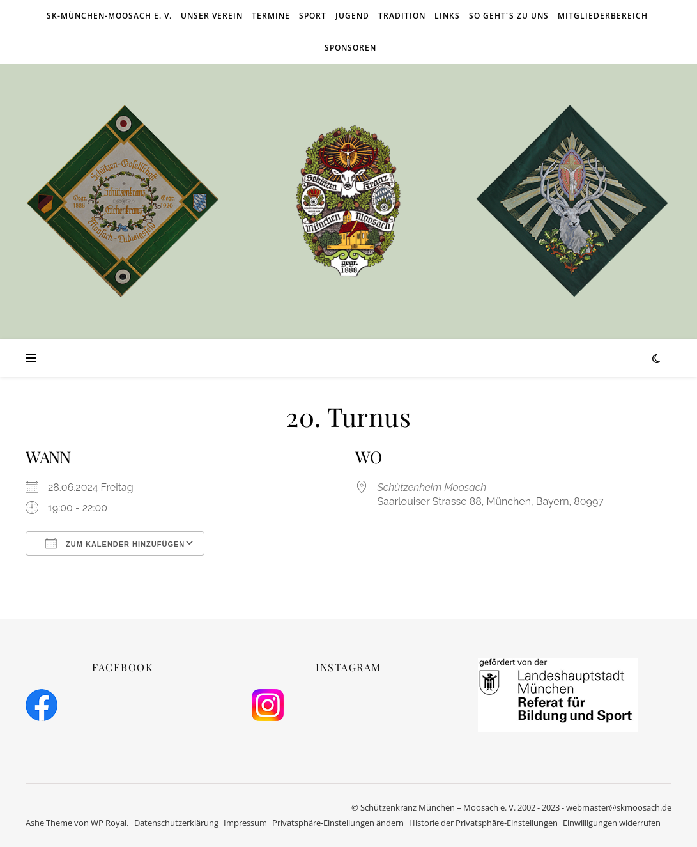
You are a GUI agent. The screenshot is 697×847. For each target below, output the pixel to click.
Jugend (352, 15)
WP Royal (108, 822)
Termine (271, 15)
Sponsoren (350, 47)
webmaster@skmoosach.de (618, 807)
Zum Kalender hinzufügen (115, 543)
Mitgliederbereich (603, 15)
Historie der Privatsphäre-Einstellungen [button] (483, 822)
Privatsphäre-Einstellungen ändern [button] (338, 822)
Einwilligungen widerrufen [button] (612, 822)
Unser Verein (212, 15)
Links (447, 15)
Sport (312, 15)
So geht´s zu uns (509, 15)
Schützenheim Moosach (432, 487)
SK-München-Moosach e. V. (109, 15)
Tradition (401, 15)
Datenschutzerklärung (176, 822)
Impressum (245, 822)
